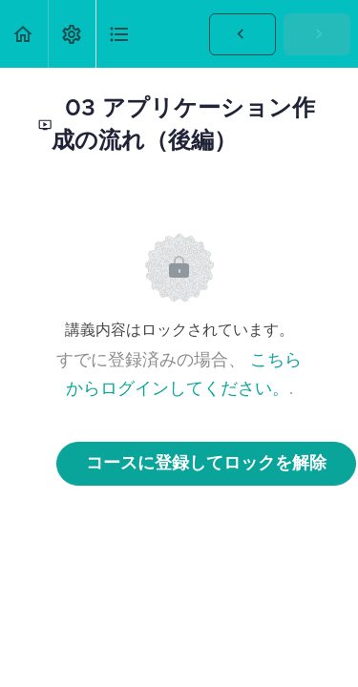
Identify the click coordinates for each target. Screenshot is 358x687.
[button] (24, 34)
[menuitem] (71, 34)
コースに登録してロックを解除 (206, 463)
